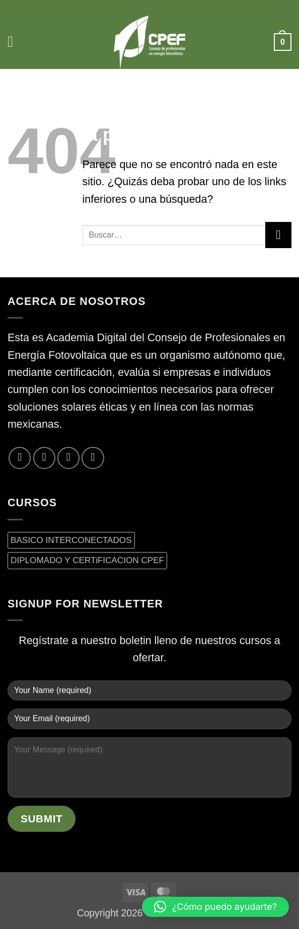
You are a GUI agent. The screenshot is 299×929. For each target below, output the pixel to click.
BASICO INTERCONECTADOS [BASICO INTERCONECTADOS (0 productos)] (71, 540)
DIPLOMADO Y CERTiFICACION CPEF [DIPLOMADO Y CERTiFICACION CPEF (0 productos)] (87, 560)
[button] (16, 42)
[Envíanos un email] (68, 458)
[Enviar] (278, 235)
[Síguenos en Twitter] (44, 458)
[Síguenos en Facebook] (20, 458)
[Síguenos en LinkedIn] (93, 458)
